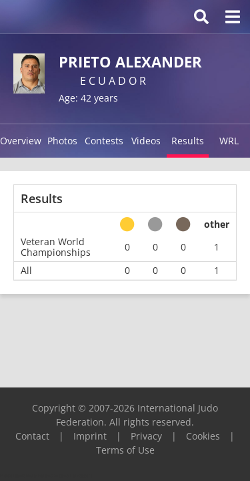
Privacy (146, 436)
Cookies (203, 436)
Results (187, 140)
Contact (32, 436)
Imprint (90, 436)
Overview (20, 140)
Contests (104, 140)
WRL (229, 140)
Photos (62, 140)
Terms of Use (125, 450)
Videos (146, 140)
